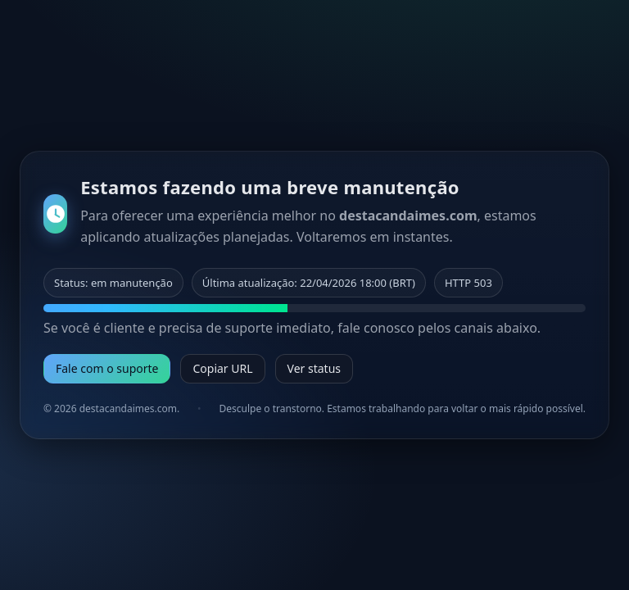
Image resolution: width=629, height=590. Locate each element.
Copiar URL (222, 368)
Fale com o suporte (107, 368)
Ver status (314, 368)
